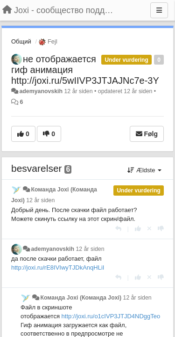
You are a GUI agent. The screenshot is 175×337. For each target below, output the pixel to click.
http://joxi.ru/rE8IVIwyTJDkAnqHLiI (57, 267)
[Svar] (118, 228)
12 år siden (40, 200)
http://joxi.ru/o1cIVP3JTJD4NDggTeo (111, 316)
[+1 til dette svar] (138, 228)
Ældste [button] (144, 170)
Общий (21, 41)
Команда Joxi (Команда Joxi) (80, 297)
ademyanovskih (41, 91)
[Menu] (159, 10)
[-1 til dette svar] (161, 228)
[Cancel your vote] (149, 228)
